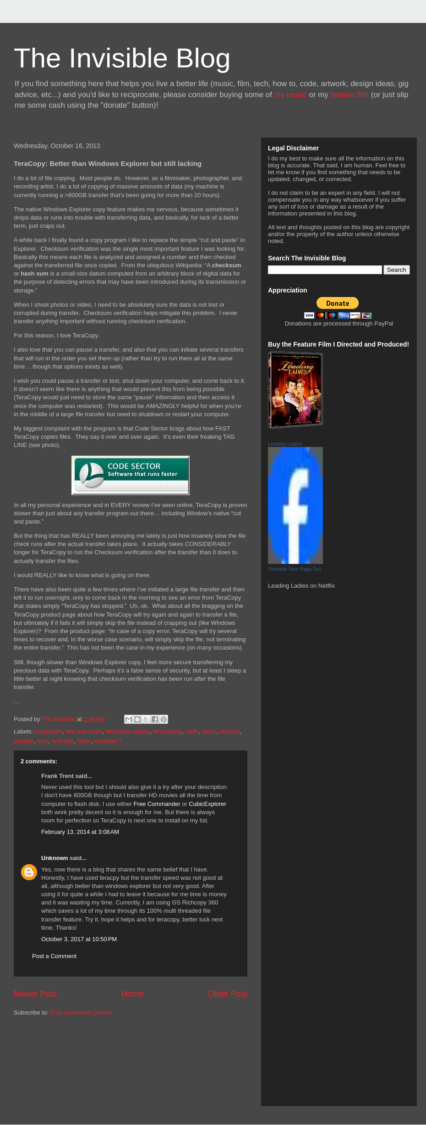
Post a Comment (54, 956)
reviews (230, 731)
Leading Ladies (285, 444)
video (84, 741)
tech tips (62, 741)
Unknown (54, 858)
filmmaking (167, 731)
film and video (84, 731)
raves (209, 731)
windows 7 (108, 741)
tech (43, 741)
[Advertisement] (55, 1065)
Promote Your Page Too (294, 569)
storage (23, 741)
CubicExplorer (207, 803)
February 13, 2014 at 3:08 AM (80, 831)
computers (49, 731)
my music (290, 94)
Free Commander (157, 803)
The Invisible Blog (122, 58)
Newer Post (35, 993)
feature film (350, 94)
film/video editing (128, 731)
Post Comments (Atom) (81, 1012)
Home (132, 993)
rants (191, 731)
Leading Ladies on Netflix (301, 585)
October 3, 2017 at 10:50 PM (79, 939)
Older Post (227, 993)
